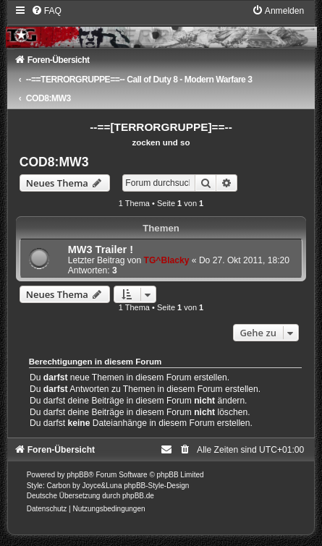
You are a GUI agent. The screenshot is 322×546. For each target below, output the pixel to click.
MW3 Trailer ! (100, 249)
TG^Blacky (167, 260)
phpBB (77, 475)
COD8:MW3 (54, 162)
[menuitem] (46, 11)
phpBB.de (138, 496)
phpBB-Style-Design (156, 486)
